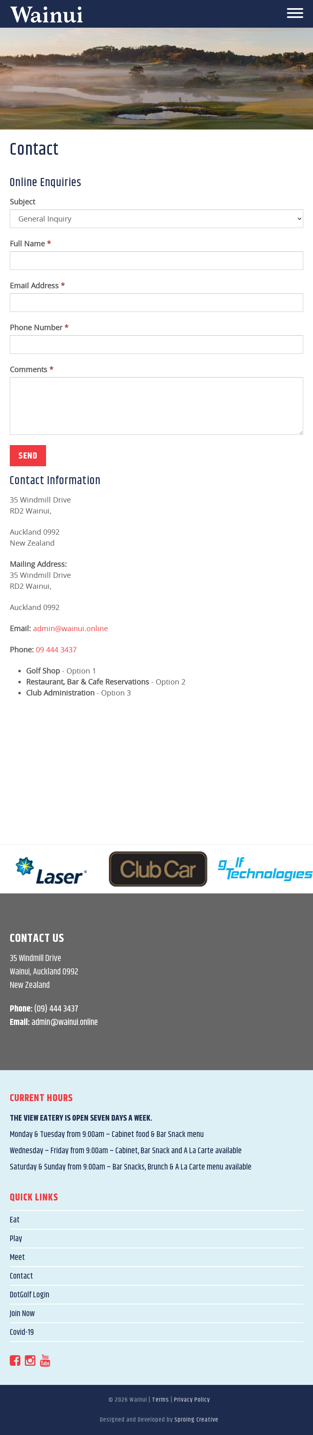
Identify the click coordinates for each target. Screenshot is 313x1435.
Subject (22, 201)
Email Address (37, 285)
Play (16, 1239)
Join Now (22, 1314)
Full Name (30, 243)
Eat (15, 1220)
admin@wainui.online (70, 628)
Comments (31, 369)
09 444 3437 (56, 649)
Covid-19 (22, 1332)
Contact (21, 1276)
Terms (160, 1400)
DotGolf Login (29, 1295)
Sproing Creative (196, 1420)
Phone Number (39, 327)
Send (27, 456)
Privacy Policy (192, 1400)
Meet (17, 1257)
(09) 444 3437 (56, 1009)
